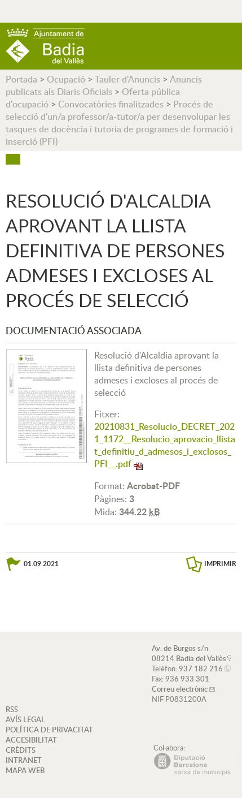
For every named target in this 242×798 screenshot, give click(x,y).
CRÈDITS (21, 750)
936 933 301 (187, 679)
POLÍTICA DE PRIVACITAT (49, 729)
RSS (12, 709)
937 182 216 (201, 668)
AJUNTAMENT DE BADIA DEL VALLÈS (45, 46)
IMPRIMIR (220, 563)
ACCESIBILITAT (31, 740)
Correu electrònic (180, 689)
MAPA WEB (25, 770)
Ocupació (66, 79)
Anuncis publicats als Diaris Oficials (104, 85)
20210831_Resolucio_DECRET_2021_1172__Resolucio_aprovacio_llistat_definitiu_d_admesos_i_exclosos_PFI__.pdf (164, 445)
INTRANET (24, 760)
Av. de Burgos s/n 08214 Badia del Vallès (189, 653)
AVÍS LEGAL (25, 719)
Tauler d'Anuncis (127, 79)
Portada (21, 79)
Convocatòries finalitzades (111, 104)
